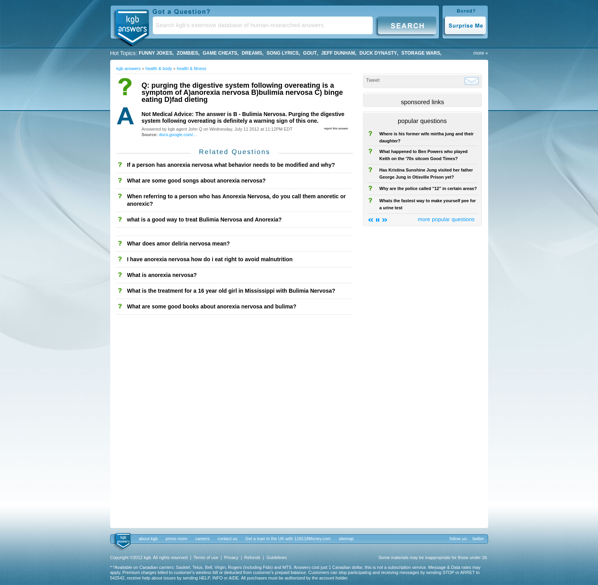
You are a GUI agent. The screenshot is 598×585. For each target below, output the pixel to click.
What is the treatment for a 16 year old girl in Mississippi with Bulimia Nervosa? (231, 291)
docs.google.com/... (178, 134)
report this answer (336, 128)
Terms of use (205, 557)
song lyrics (283, 53)
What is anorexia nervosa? (162, 275)
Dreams (252, 53)
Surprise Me (465, 25)
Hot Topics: (123, 53)
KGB (132, 26)
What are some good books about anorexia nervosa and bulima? (211, 306)
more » (480, 53)
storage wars (421, 53)
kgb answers (129, 68)
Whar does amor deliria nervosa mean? (178, 243)
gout (310, 53)
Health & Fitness (191, 68)
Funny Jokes (155, 53)
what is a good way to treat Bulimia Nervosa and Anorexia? (204, 219)
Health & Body (159, 68)
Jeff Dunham (338, 53)
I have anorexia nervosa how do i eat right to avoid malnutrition (210, 259)
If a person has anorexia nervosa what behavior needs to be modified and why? (231, 165)
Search (407, 25)
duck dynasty (378, 53)
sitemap (346, 538)
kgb (122, 541)
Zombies (187, 53)
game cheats (220, 53)
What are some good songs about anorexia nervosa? (196, 180)
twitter (478, 538)
